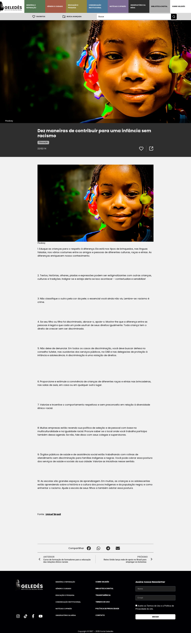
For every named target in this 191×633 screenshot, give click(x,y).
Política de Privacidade (107, 608)
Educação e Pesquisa (73, 6)
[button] (89, 548)
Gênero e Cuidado (55, 6)
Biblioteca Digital (159, 6)
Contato (100, 615)
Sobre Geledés (178, 6)
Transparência (103, 595)
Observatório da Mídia (138, 6)
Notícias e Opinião (118, 6)
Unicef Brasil (53, 514)
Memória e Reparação (31, 6)
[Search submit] (174, 16)
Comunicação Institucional (95, 6)
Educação (43, 142)
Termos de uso (103, 602)
